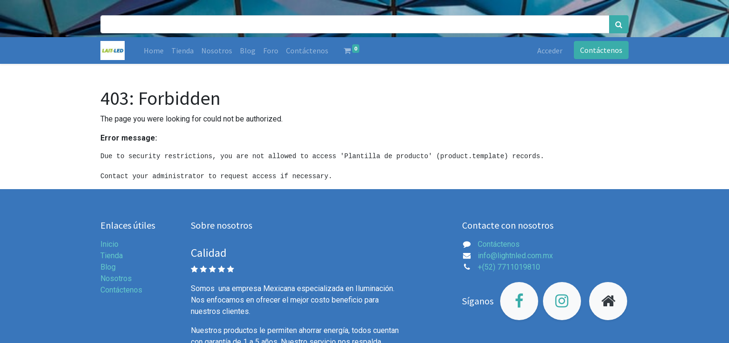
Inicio (109, 244)
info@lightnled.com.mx (515, 255)
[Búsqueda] (619, 24)
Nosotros (116, 278)
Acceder (549, 50)
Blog (108, 267)
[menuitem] (153, 50)
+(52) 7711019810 (509, 267)
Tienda (111, 255)
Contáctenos (601, 50)
